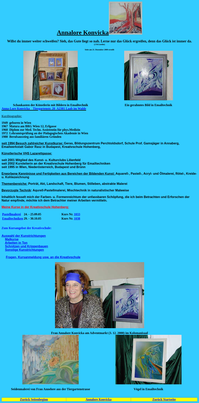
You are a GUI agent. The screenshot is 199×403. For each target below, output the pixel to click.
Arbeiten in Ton (16, 242)
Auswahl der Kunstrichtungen (24, 235)
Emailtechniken (12, 218)
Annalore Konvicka (99, 399)
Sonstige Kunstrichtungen (24, 249)
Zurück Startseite (164, 399)
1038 (77, 218)
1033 (77, 214)
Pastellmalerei (11, 214)
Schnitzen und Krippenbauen (26, 246)
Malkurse (11, 239)
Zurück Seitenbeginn (34, 399)
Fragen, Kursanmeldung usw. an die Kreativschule (43, 257)
